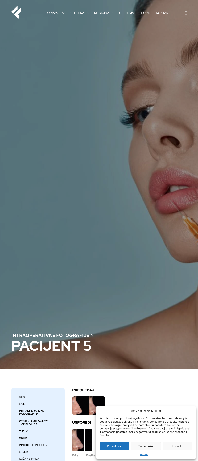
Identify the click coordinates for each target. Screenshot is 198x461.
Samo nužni (145, 446)
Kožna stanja (29, 458)
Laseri (24, 451)
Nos (22, 396)
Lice (22, 403)
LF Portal (145, 12)
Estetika (80, 12)
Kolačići (144, 454)
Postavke (177, 446)
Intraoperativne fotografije (50, 335)
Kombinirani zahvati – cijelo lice (33, 423)
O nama (57, 12)
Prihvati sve (114, 446)
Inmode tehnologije (34, 445)
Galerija (126, 12)
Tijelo (23, 431)
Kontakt (163, 12)
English (176, 13)
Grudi (23, 438)
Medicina (105, 12)
